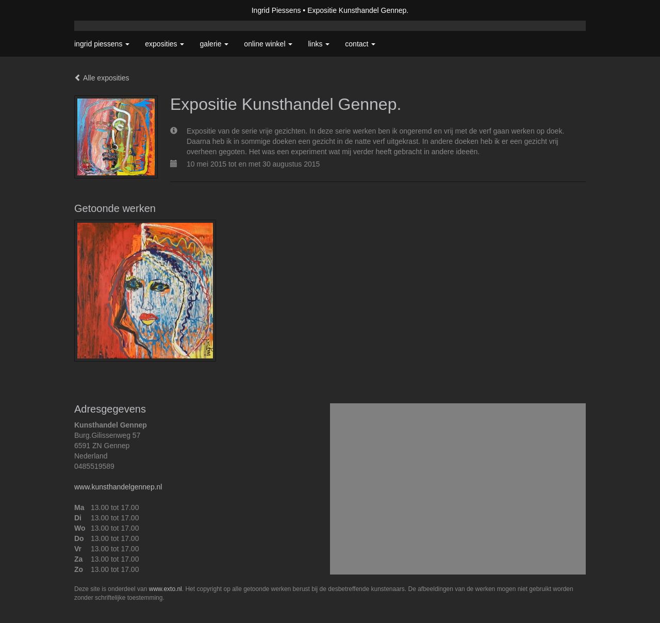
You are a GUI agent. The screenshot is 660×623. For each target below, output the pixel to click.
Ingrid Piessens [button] (101, 44)
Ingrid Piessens (276, 10)
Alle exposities (101, 78)
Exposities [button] (164, 44)
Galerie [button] (214, 44)
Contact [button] (360, 44)
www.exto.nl (165, 589)
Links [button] (318, 44)
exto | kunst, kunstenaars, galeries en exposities (103, 10)
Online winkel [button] (268, 44)
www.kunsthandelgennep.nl (118, 487)
